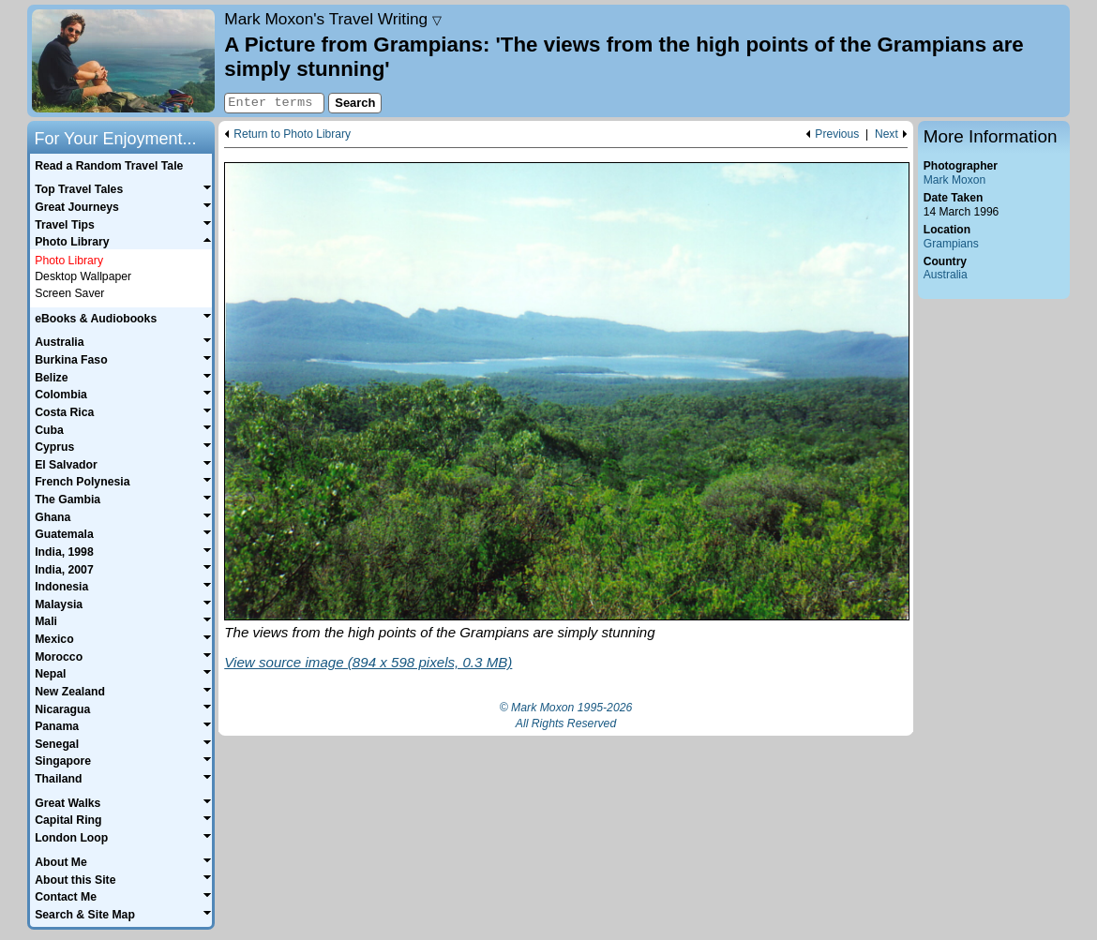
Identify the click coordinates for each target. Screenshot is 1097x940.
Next (886, 134)
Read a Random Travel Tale (109, 165)
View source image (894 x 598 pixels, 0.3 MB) (368, 662)
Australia (946, 274)
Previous (837, 134)
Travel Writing (333, 18)
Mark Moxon (954, 180)
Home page (123, 60)
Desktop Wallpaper (83, 276)
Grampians (951, 243)
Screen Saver (69, 293)
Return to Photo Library (292, 134)
